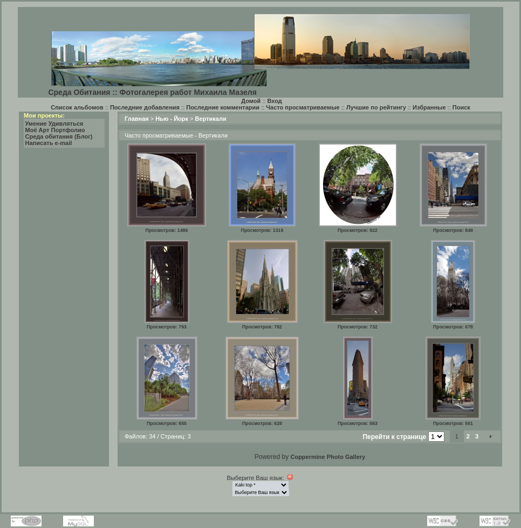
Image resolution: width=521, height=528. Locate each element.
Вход (275, 101)
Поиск (461, 107)
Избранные (429, 107)
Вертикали (211, 118)
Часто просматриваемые (302, 107)
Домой (250, 101)
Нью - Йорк (171, 118)
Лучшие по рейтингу (376, 107)
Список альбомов (77, 107)
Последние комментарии (222, 107)
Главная (137, 118)
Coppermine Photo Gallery (327, 457)
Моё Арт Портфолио (55, 130)
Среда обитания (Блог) (59, 136)
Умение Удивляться (54, 123)
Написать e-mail (48, 143)
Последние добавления (145, 107)
